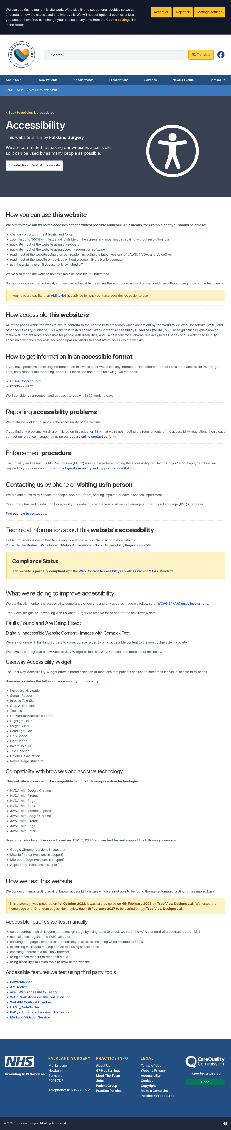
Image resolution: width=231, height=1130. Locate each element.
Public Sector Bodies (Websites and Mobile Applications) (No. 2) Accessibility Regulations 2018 (78, 545)
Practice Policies (109, 1091)
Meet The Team (108, 1075)
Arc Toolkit (18, 987)
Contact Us (217, 80)
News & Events (183, 80)
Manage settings (209, 12)
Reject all (183, 12)
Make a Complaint (154, 1091)
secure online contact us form (93, 436)
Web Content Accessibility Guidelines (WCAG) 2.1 (131, 330)
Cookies (147, 1081)
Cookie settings (118, 20)
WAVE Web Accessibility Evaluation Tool (40, 997)
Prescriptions (118, 80)
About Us (14, 80)
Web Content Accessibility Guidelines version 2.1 (116, 571)
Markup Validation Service (30, 1017)
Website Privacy (153, 1070)
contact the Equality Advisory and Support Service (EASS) (91, 468)
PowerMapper (21, 982)
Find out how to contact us (26, 513)
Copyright (148, 1086)
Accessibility (151, 1075)
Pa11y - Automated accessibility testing (40, 1012)
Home (9, 90)
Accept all (161, 12)
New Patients (48, 80)
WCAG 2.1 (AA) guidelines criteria (182, 603)
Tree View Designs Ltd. (28, 1123)
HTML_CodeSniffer (24, 1007)
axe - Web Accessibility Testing (34, 992)
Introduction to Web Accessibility (34, 165)
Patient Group (106, 1086)
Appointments (83, 80)
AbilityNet (58, 295)
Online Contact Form (26, 381)
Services (150, 80)
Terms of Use (151, 1065)
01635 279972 (21, 386)
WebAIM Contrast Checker (30, 1002)
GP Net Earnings (108, 1070)
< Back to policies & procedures (30, 112)
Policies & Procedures (157, 1096)
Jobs (100, 1081)
